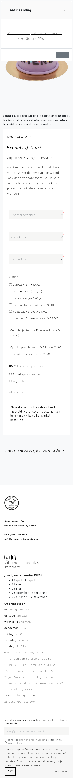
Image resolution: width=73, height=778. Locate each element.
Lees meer (61, 771)
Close (62, 54)
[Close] (65, 10)
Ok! (10, 771)
